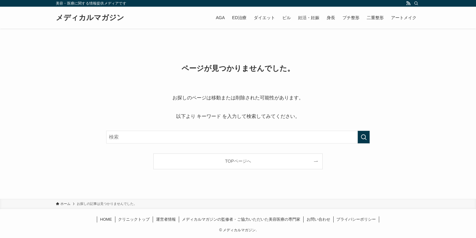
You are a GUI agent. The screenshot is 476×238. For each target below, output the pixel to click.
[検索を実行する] (364, 137)
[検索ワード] (238, 137)
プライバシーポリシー (356, 219)
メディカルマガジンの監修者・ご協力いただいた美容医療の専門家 (241, 219)
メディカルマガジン (90, 17)
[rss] (408, 3)
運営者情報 (166, 219)
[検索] (416, 3)
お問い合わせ (318, 219)
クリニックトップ (134, 219)
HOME (106, 219)
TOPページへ (238, 161)
